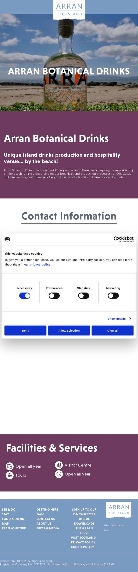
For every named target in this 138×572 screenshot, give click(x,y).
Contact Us (46, 519)
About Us (44, 523)
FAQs (41, 514)
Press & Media (48, 528)
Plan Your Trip (14, 528)
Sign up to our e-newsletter (84, 512)
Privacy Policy (83, 542)
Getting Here (47, 509)
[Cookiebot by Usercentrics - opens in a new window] (117, 239)
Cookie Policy (82, 547)
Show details (117, 318)
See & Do (9, 509)
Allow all (112, 330)
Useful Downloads (84, 521)
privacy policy (40, 264)
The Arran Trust (84, 530)
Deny (25, 330)
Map (5, 523)
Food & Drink (13, 519)
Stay (5, 514)
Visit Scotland (83, 537)
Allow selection (68, 330)
